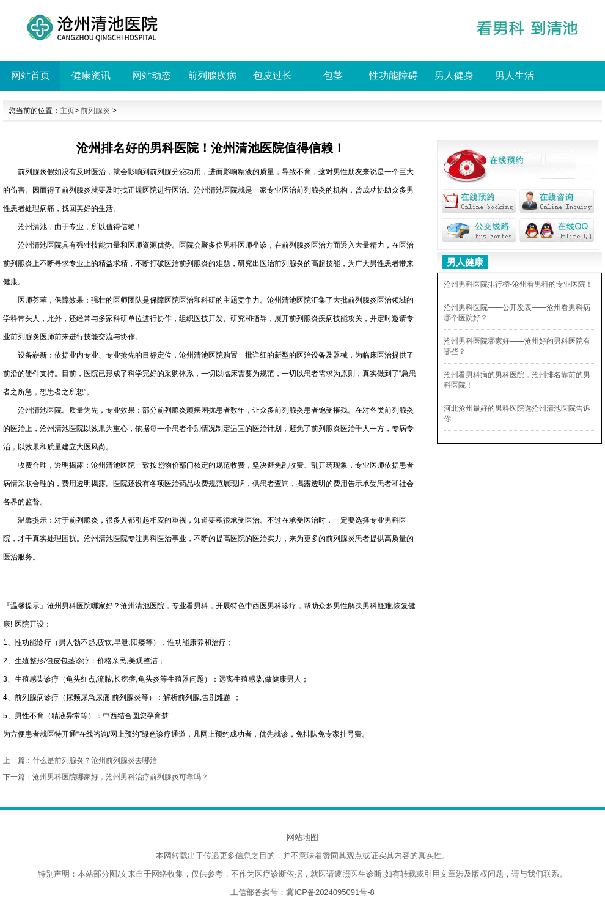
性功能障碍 (393, 75)
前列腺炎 (95, 110)
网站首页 (30, 75)
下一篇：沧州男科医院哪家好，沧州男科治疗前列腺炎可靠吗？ (105, 777)
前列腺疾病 (212, 75)
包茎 (333, 75)
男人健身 (454, 75)
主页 (67, 110)
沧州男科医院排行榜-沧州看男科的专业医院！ (518, 284)
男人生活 (514, 75)
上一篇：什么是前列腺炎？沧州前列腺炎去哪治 (80, 760)
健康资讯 (91, 75)
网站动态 (151, 75)
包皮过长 (272, 75)
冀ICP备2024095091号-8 (330, 892)
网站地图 (302, 837)
